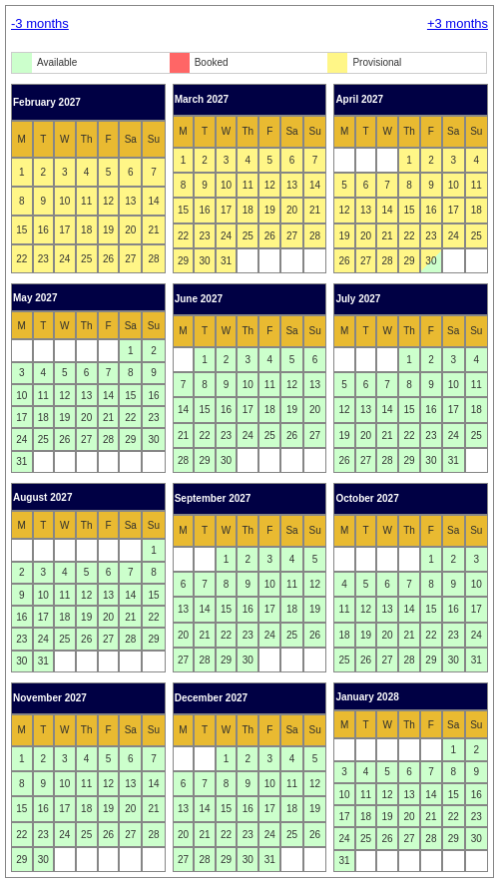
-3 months (40, 23)
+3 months (457, 23)
